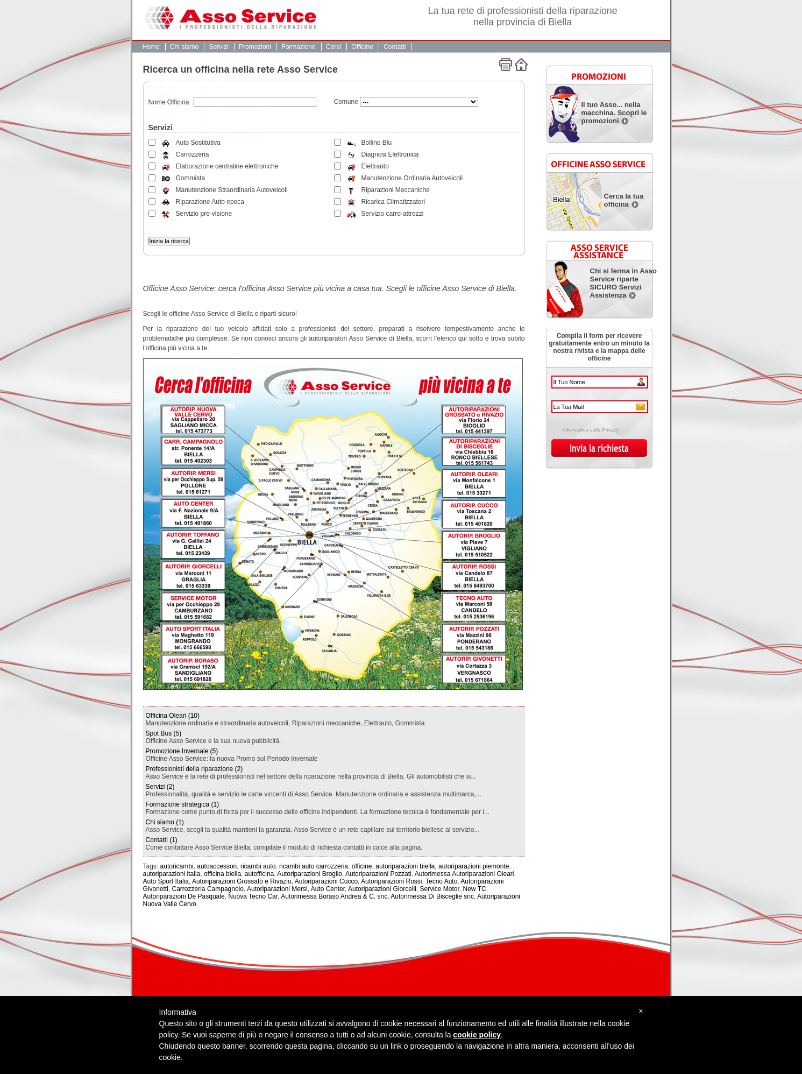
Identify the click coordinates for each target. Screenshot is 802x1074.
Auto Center (328, 889)
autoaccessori (217, 866)
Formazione (298, 47)
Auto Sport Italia (166, 881)
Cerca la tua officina (624, 200)
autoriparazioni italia (172, 874)
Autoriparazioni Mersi (277, 889)
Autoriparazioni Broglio (309, 874)
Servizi (219, 47)
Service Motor (439, 889)
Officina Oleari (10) (173, 715)
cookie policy (477, 1034)
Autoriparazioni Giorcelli (382, 889)
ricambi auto (257, 866)
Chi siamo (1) (165, 822)
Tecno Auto (441, 881)
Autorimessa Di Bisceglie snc (432, 896)
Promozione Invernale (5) (182, 751)
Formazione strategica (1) (182, 804)
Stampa (505, 64)
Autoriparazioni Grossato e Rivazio (242, 881)
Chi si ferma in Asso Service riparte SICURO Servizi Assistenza (623, 283)
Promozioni (255, 47)
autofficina (259, 874)
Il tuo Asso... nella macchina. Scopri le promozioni (614, 113)
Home (151, 47)
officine (362, 866)
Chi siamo (184, 47)
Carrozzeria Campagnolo (208, 889)
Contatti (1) (162, 840)
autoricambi (177, 866)
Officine (362, 47)
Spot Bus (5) (164, 733)
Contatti (395, 47)
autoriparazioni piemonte (473, 866)
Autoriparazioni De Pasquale (184, 896)
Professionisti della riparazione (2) (194, 769)
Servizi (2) (160, 786)
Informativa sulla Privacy (591, 430)
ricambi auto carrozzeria (313, 866)
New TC (474, 889)
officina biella (222, 874)
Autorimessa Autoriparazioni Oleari (464, 874)
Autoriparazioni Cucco (326, 881)
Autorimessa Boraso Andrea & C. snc (334, 896)
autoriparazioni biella (405, 866)
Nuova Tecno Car (253, 896)
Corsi (333, 47)
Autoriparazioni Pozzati (378, 874)
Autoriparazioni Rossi (391, 881)
